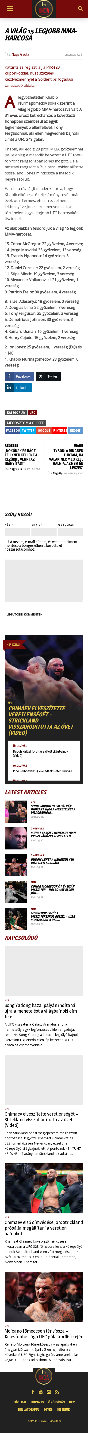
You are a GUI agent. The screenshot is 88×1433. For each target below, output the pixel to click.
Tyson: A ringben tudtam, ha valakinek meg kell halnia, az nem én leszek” (66, 459)
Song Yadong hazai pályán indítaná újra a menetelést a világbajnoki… (53, 809)
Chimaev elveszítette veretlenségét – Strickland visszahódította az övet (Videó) (41, 1119)
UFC (32, 413)
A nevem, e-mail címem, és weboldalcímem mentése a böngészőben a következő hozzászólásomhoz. (41, 546)
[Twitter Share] (48, 376)
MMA (33, 882)
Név (8, 524)
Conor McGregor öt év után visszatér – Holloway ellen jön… (52, 889)
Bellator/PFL (28, 1409)
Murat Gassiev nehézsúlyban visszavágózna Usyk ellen (53, 834)
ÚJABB (78, 445)
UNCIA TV (37, 1402)
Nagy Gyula (20, 54)
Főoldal (20, 1402)
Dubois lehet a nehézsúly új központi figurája (52, 861)
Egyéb (48, 1409)
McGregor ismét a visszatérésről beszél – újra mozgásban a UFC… (53, 916)
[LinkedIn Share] (18, 387)
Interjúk (63, 1409)
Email (35, 524)
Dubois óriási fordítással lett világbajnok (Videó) (40, 753)
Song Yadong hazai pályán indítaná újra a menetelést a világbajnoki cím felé (41, 1011)
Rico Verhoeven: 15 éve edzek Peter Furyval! (42, 771)
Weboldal (66, 524)
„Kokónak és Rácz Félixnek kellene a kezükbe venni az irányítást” (21, 457)
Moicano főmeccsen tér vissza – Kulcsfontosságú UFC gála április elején (44, 1333)
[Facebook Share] (19, 376)
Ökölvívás (20, 746)
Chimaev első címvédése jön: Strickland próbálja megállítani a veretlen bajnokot (44, 1228)
